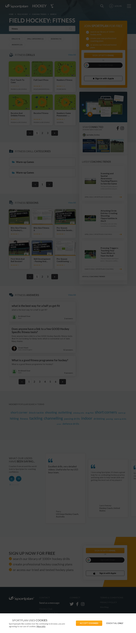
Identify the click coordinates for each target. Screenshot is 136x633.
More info (41, 626)
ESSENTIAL (114, 623)
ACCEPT (89, 623)
